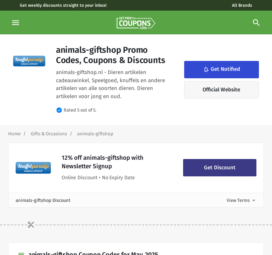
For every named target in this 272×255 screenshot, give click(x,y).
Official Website (221, 89)
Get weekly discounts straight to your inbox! (63, 5)
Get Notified (221, 69)
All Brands (242, 5)
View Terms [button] (241, 200)
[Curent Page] (95, 133)
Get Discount (220, 167)
